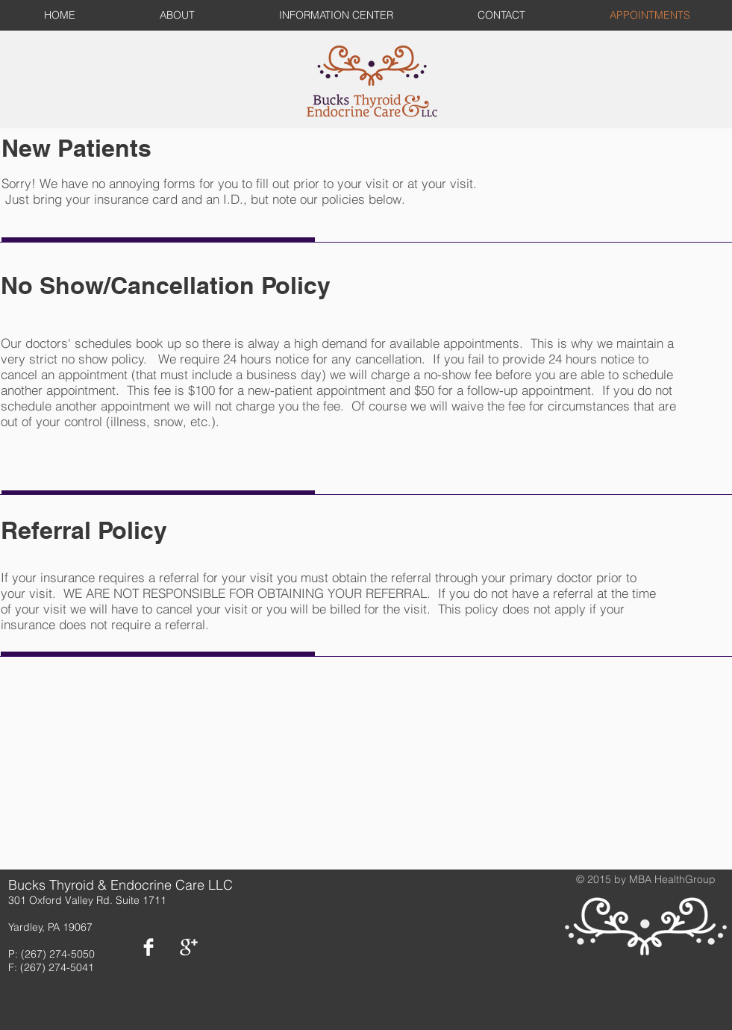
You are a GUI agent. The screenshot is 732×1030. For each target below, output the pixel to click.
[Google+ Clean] (189, 947)
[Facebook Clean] (148, 947)
